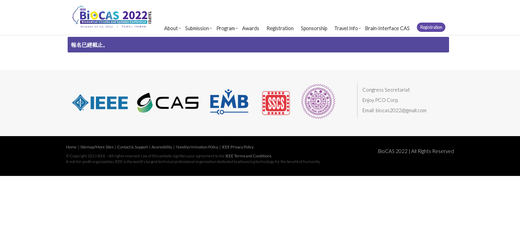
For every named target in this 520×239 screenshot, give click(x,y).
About (171, 28)
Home (71, 146)
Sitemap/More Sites (96, 146)
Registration (279, 28)
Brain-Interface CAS (387, 28)
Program (225, 28)
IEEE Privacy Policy (238, 146)
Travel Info (346, 28)
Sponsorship (314, 28)
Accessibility (162, 146)
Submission (197, 28)
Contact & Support (132, 146)
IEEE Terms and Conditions (248, 155)
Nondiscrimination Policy (197, 146)
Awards (250, 28)
